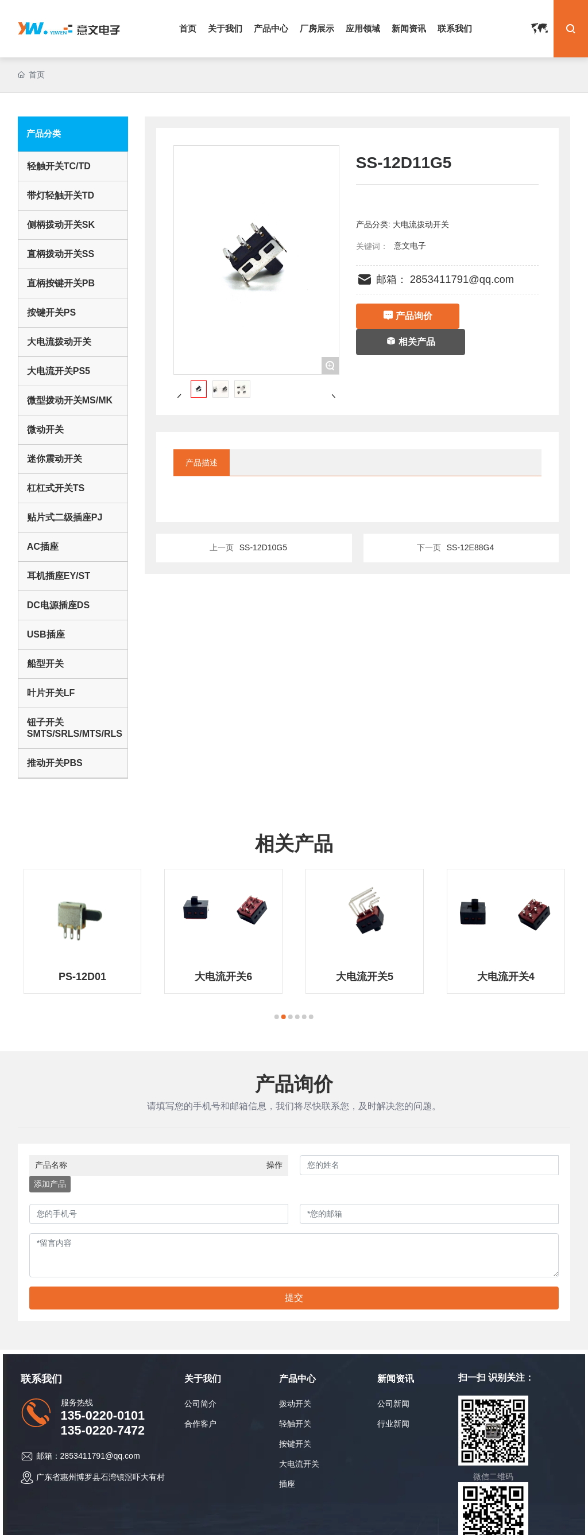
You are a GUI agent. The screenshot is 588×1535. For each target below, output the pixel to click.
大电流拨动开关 (421, 224)
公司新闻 (393, 1403)
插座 (287, 1484)
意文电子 (410, 245)
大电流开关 (299, 1463)
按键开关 (295, 1443)
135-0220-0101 (103, 1415)
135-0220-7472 (103, 1430)
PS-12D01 (82, 976)
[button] (276, 1017)
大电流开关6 (223, 976)
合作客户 (200, 1423)
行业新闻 (393, 1423)
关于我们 (202, 1378)
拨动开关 (295, 1403)
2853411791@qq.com (462, 279)
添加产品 (50, 1183)
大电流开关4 (506, 976)
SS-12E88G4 (470, 547)
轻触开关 (295, 1423)
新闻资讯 (395, 1378)
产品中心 (297, 1378)
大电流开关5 (364, 976)
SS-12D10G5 (263, 547)
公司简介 (200, 1403)
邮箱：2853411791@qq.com (88, 1455)
